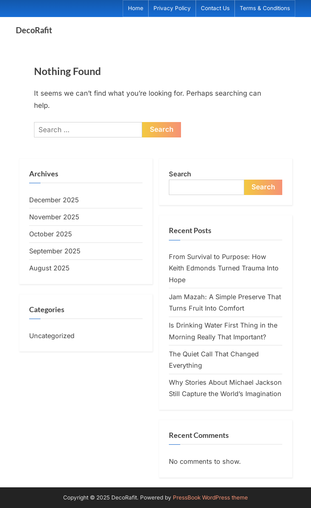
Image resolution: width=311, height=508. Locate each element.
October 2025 (50, 234)
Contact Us (215, 8)
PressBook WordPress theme (210, 497)
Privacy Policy (172, 8)
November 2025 (54, 217)
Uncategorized (52, 336)
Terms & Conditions (265, 8)
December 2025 (54, 200)
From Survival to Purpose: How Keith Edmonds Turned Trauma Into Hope (224, 268)
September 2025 (55, 251)
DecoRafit (34, 30)
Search (180, 174)
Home (135, 8)
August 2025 (49, 268)
